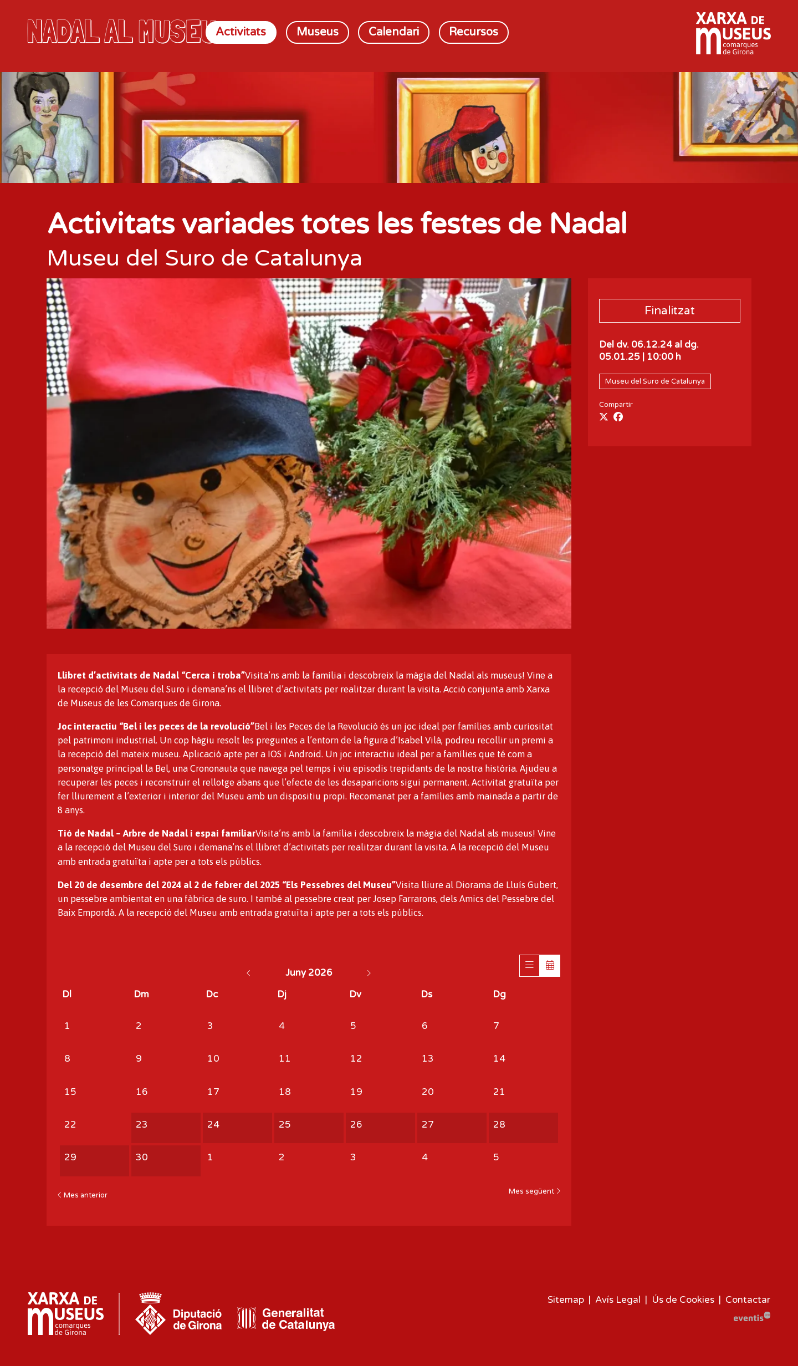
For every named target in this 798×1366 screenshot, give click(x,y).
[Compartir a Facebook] (618, 418)
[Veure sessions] (529, 966)
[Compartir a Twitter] (603, 418)
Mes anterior (83, 1195)
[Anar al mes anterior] (250, 972)
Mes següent (534, 1191)
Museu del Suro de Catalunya (655, 381)
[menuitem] (241, 32)
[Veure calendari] (550, 966)
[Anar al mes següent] (368, 972)
